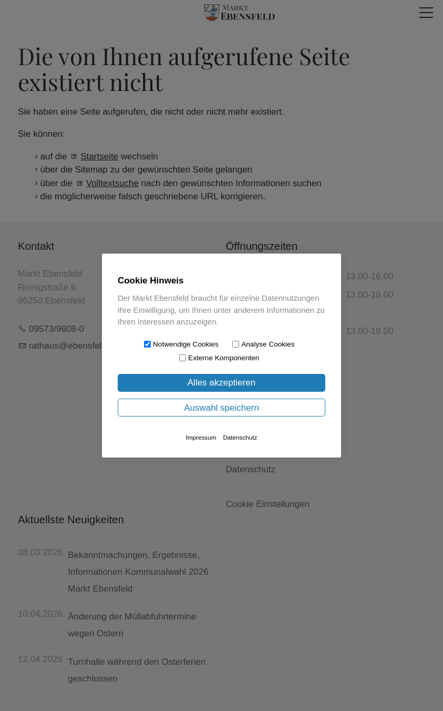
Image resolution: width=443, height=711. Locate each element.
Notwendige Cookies (186, 344)
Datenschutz (240, 437)
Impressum (201, 437)
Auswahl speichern (221, 408)
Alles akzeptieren (221, 383)
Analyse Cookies (267, 344)
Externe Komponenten (223, 358)
